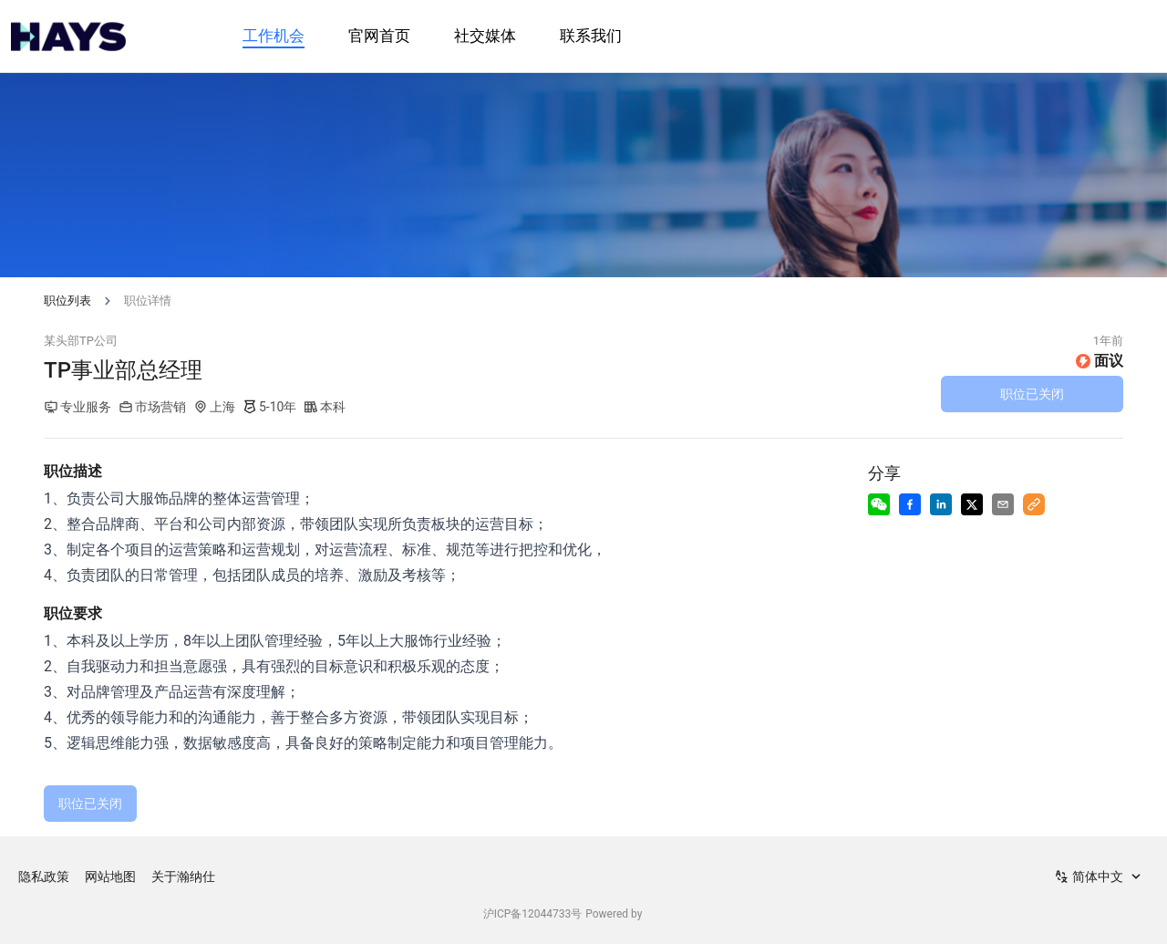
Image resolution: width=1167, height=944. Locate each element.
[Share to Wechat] (879, 504)
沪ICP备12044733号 (533, 914)
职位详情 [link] (147, 300)
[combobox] (1099, 876)
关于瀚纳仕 (183, 876)
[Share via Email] (1003, 504)
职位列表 (67, 300)
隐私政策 (43, 876)
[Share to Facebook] (910, 504)
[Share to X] (972, 504)
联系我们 (591, 35)
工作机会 (274, 35)
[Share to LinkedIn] (941, 504)
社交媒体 (485, 35)
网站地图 (110, 876)
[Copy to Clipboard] (1034, 504)
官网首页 (379, 35)
